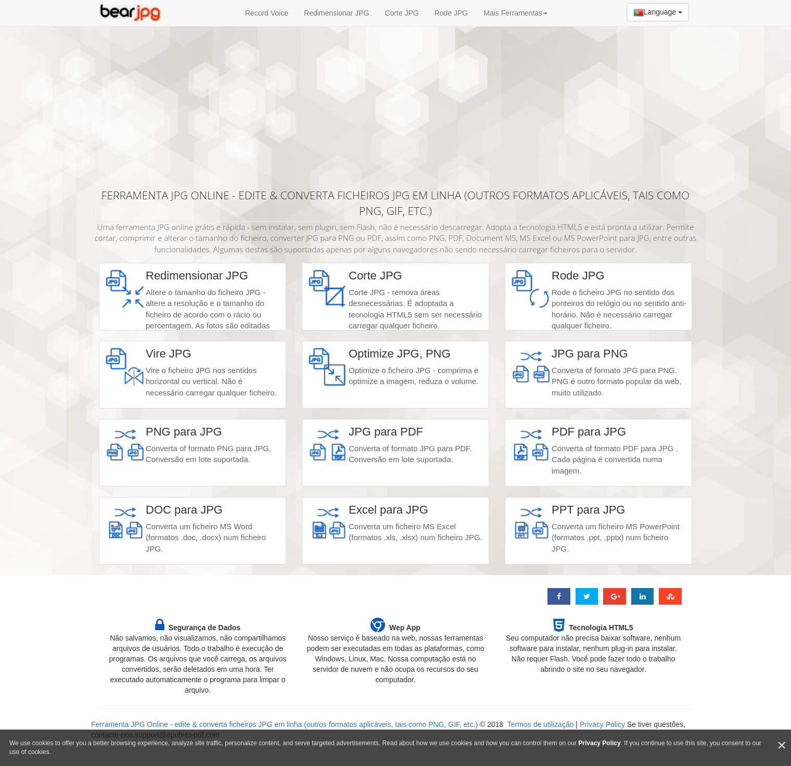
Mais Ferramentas (515, 13)
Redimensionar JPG (336, 13)
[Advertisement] (395, 101)
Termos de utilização (540, 724)
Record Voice (266, 13)
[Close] (781, 745)
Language (657, 12)
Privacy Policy (602, 724)
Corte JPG (401, 13)
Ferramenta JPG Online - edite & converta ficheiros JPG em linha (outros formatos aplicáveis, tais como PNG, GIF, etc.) (284, 724)
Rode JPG (451, 13)
